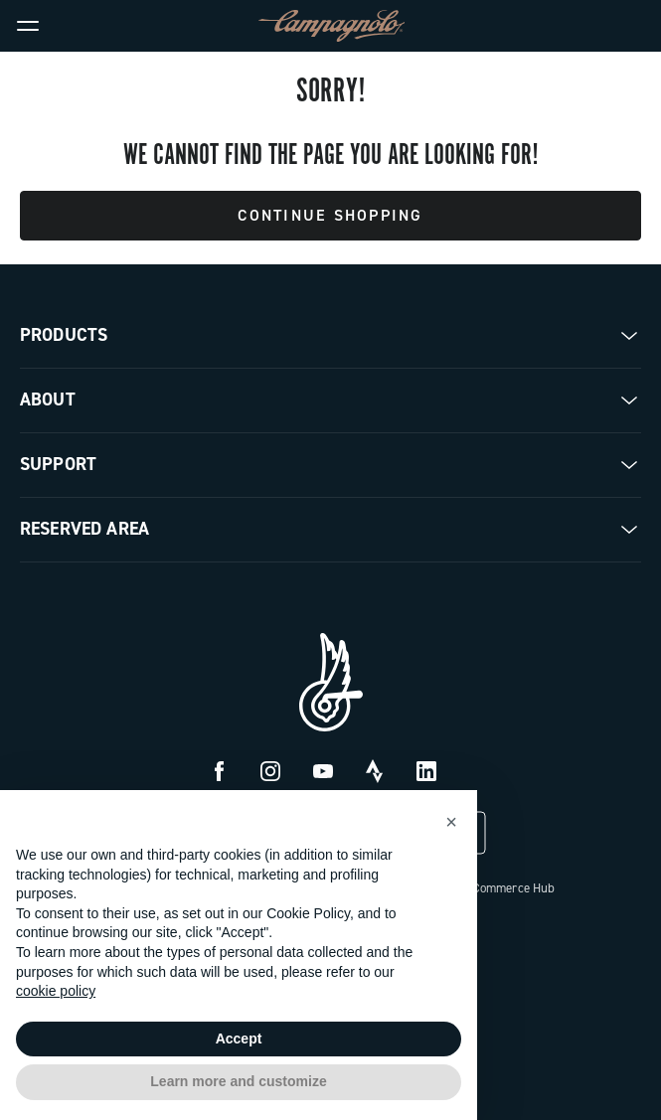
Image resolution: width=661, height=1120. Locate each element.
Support (58, 464)
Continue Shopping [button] (330, 215)
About (48, 399)
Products (63, 335)
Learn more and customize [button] (238, 1081)
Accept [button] (239, 1038)
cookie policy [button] (55, 991)
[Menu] (28, 26)
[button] (451, 822)
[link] (633, 26)
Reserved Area (84, 529)
